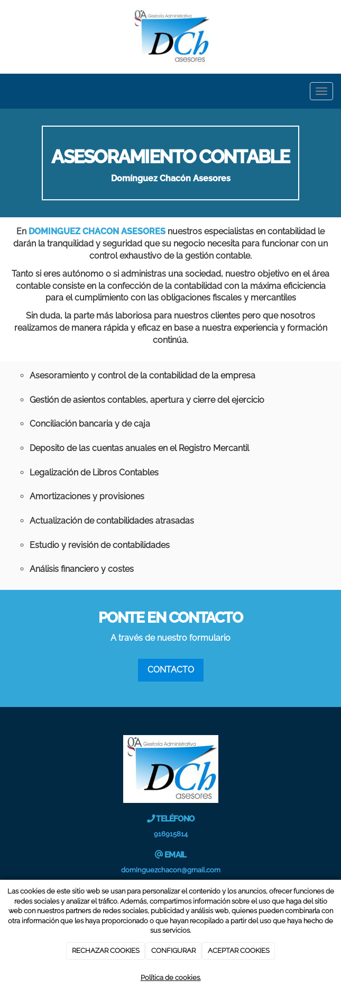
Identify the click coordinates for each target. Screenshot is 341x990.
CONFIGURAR (173, 950)
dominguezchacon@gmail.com (170, 870)
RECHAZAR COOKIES (106, 950)
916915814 (171, 834)
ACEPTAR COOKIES (239, 950)
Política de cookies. (171, 978)
